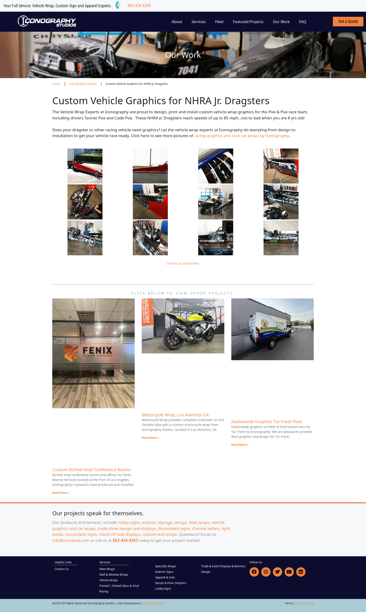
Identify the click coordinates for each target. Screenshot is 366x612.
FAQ (302, 21)
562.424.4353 (139, 5)
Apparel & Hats (165, 577)
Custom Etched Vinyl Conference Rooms (91, 469)
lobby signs (129, 522)
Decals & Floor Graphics (170, 583)
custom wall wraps (159, 534)
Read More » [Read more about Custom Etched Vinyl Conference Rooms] (61, 493)
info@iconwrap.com (70, 540)
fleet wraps (199, 522)
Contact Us (62, 569)
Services (199, 21)
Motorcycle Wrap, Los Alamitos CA (175, 415)
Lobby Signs (163, 589)
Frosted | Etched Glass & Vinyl (119, 586)
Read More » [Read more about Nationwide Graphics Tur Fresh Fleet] (240, 445)
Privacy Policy (305, 603)
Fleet (219, 21)
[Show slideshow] (183, 263)
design (180, 522)
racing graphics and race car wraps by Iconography (241, 135)
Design (205, 572)
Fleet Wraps (107, 569)
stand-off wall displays (119, 534)
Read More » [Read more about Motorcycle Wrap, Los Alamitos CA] (150, 438)
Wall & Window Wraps (113, 575)
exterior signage (157, 522)
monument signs (81, 534)
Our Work (281, 21)
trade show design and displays (127, 528)
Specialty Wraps (165, 566)
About (177, 21)
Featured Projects (248, 21)
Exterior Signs (164, 572)
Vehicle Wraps (108, 580)
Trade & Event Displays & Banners (223, 566)
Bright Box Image (153, 603)
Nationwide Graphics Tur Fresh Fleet (267, 421)
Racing (103, 591)
